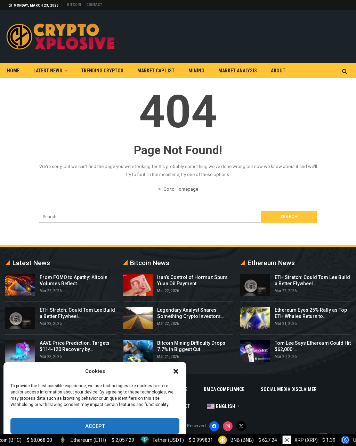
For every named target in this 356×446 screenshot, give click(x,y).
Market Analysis (237, 70)
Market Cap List (156, 70)
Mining (196, 70)
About (278, 70)
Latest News (47, 70)
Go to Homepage (178, 189)
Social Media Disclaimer (289, 389)
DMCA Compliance (224, 389)
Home (13, 70)
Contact (94, 4)
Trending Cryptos (102, 70)
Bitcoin (74, 4)
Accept (95, 426)
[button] (175, 371)
